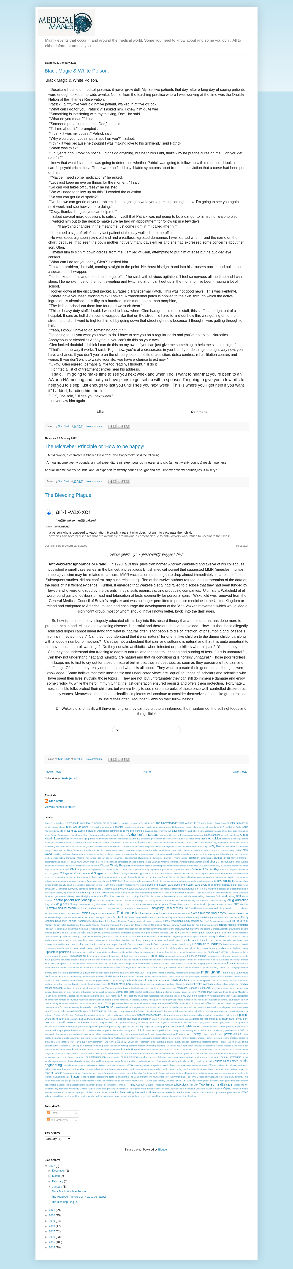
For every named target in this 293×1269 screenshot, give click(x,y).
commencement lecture (221, 873)
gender (142, 929)
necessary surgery (139, 999)
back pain (199, 842)
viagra (245, 1088)
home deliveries (104, 952)
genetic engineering (89, 932)
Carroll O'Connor (239, 858)
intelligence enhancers (185, 959)
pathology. (101, 1015)
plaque (60, 1030)
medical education (159, 980)
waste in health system (178, 1092)
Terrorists (84, 1076)
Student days (78, 1069)
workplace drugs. (137, 1096)
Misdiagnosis (73, 996)
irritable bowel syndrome (148, 963)
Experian (66, 917)
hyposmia (92, 956)
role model (115, 1049)
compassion (50, 877)
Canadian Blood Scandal (168, 854)
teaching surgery (230, 1073)
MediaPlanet (174, 976)
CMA (73, 869)
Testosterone (102, 1076)
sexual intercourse (231, 1057)
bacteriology (211, 842)
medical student (71, 988)
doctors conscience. (125, 900)
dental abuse (95, 888)
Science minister (94, 1053)
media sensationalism (156, 976)
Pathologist (89, 1015)
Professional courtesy (125, 1038)
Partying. (79, 1015)
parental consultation (229, 1011)
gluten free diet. (223, 932)
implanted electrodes (175, 956)
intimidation (92, 963)
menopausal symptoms (103, 992)
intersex (244, 959)
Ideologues (103, 956)
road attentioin (64, 1049)
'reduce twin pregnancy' (129, 823)
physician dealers (229, 1022)
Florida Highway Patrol (174, 925)
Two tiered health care (216, 1084)
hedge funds (138, 948)
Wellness (237, 1092)
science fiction (62, 1053)
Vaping (227, 1088)
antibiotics (134, 838)
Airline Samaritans (60, 835)
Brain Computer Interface (189, 850)
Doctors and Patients (103, 900)
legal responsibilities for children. (142, 967)
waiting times (148, 1092)
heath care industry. (97, 948)
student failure (93, 1069)
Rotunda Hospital (130, 1049)
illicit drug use (131, 956)
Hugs (228, 952)
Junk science (219, 963)
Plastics (100, 1030)
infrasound (147, 959)
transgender (189, 1080)
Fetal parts (85, 925)
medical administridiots (73, 980)
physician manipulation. (87, 1026)
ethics (85, 913)
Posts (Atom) (69, 778)
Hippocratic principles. (58, 952)
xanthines (156, 1096)
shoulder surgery (82, 1061)
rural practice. (166, 1049)
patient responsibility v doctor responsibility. (203, 1015)
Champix (156, 861)
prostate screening (239, 1038)
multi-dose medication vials (151, 996)
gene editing (204, 929)
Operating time (76, 1007)
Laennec (102, 967)
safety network (205, 1049)
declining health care (160, 884)
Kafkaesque (242, 963)
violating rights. (78, 1092)
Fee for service (239, 920)
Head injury (135, 940)
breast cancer (79, 854)
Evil (174, 913)
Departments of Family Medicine (200, 888)
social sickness (87, 1065)
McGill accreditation (116, 976)
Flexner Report (142, 925)
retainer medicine (224, 1045)
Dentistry (106, 888)
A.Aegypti (94, 827)
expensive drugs (53, 917)
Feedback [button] (242, 545)
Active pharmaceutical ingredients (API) (205, 827)
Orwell (173, 1007)
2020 (52, 1215)
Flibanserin (156, 925)
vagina (218, 1088)
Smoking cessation (205, 1061)
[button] (97, 411)
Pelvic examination (140, 1018)
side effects (120, 1061)
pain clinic (150, 1011)
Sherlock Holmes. (64, 1061)
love (122, 972)
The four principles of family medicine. (167, 1076)
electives (244, 904)
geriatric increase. (160, 932)
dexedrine (169, 892)
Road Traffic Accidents (98, 1049)
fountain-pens (66, 929)
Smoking (191, 1061)
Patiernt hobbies (95, 1019)
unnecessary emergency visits (131, 1088)
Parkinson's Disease (64, 1015)
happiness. (88, 940)
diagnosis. (190, 892)
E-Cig (154, 904)
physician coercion (210, 1022)
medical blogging (93, 980)
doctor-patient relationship (73, 900)
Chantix (165, 861)
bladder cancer (91, 850)
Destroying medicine (65, 892)
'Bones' (48, 823)
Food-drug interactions (207, 925)
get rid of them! (190, 932)
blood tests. (105, 850)
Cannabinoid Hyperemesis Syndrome (144, 858)
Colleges (125, 873)
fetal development (70, 925)
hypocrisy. (64, 956)
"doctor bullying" (236, 823)
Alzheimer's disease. (143, 834)
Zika (184, 1096)
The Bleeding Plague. (69, 495)
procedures (107, 1038)
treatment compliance (107, 1084)
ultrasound (239, 1084)
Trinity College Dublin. (140, 1084)
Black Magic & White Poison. (77, 71)
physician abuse (191, 1022)
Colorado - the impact (160, 873)
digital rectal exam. (93, 896)
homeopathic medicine (123, 952)
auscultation (128, 842)
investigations (129, 963)
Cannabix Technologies (175, 858)
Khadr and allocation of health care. (62, 967)
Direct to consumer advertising (121, 896)
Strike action (223, 1065)
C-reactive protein (146, 854)
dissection (210, 896)
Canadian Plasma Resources (81, 858)
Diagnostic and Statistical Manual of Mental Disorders (222, 892)
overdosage (64, 1011)
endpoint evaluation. (224, 908)
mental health (142, 992)
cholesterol (69, 865)
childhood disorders (54, 865)
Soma (129, 1065)
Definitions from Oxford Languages (66, 545)
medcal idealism (136, 976)
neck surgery (165, 999)
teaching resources (212, 1073)
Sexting (133, 1057)
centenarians (110, 861)
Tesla (92, 1076)
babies (149, 842)
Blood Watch (118, 850)
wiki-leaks (61, 1096)
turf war (194, 1084)
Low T (143, 972)
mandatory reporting (175, 972)
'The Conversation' (166, 823)
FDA (206, 920)
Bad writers (223, 842)
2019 (52, 1221)
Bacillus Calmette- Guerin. (180, 842)
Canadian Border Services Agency (198, 854)
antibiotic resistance (118, 838)
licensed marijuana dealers (196, 967)
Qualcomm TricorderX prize (141, 1041)
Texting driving (122, 1076)
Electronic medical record (60, 908)
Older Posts (240, 771)
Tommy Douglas (166, 1080)
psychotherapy (95, 1041)
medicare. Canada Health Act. (194, 988)
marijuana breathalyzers (235, 972)
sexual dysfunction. (161, 1057)
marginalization (192, 972)
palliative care (211, 1011)
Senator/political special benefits (192, 1053)
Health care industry (207, 944)
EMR (187, 908)
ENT (236, 908)
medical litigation (72, 984)
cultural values (198, 881)
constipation (229, 877)
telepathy (243, 1073)
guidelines (219, 936)
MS (135, 996)
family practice (191, 920)
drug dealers (64, 904)
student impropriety (110, 1069)
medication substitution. (223, 988)
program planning (162, 1038)
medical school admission (226, 984)
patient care (130, 1015)
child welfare (242, 861)
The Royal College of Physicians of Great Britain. (210, 1076)
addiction (230, 827)
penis (154, 1019)
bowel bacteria (150, 850)
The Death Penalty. (138, 1076)
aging (47, 835)
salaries (216, 1049)
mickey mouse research (185, 992)
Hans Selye (65, 940)
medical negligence (156, 984)
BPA (174, 850)
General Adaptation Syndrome (225, 929)
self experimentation (165, 1053)
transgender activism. (208, 1080)
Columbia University (183, 873)
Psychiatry (81, 1041)
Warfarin (161, 1092)
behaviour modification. (133, 846)
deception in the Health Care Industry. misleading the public (116, 885)
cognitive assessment (101, 869)
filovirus (96, 925)
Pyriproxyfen (109, 1041)
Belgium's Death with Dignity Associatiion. (165, 846)
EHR (236, 904)
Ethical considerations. (69, 913)
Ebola (172, 904)
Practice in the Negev (55, 1034)
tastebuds (198, 1073)
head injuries (122, 940)
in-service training (196, 955)
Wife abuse (50, 1096)
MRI (120, 995)
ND (128, 999)
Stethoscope (192, 1065)
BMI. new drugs (134, 850)
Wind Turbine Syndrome (78, 1096)
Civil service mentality (209, 865)
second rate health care (132, 1053)
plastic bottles (71, 1030)
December (59, 1170)
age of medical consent (229, 831)
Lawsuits (120, 967)
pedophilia (124, 1018)
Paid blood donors (116, 1011)
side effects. (132, 1061)
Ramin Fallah (219, 1041)
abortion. (119, 826)
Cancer (101, 858)
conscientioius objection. (185, 877)
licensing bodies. (218, 967)
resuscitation (208, 1045)
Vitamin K (105, 1092)
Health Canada (190, 940)
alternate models (97, 835)
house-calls (214, 952)
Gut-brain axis (233, 936)
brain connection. (211, 850)
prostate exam (221, 1038)
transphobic (50, 1084)
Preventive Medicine (166, 1034)
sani (223, 1049)
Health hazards (65, 948)
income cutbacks (240, 956)
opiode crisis (90, 1007)
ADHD (245, 827)
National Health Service (107, 999)
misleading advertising (91, 996)
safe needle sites (189, 1049)
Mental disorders (125, 991)
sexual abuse (145, 1057)
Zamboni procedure (171, 1096)
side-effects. (145, 1061)
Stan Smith (56, 801)
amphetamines (212, 834)
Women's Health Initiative (116, 1096)
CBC (79, 861)
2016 (52, 1237)
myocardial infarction (220, 996)
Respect (198, 1045)
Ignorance (114, 956)
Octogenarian (238, 1003)
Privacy (196, 1034)
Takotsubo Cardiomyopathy (145, 1073)
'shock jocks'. (147, 823)
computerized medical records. (122, 877)
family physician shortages (150, 921)
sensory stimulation (239, 1053)
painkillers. (199, 1011)
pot (242, 1030)
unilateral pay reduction (56, 1088)
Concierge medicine (148, 877)
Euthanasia (128, 912)
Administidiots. (52, 831)
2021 (52, 1210)
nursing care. (155, 1003)
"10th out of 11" (187, 823)
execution (232, 913)
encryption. (208, 908)
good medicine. (240, 932)
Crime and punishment (98, 881)
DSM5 (134, 904)
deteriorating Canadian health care (95, 892)
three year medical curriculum (91, 1080)
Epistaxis (244, 908)
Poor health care (202, 1030)
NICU (94, 1003)
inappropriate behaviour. (219, 956)
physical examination (171, 1022)
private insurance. (71, 1038)
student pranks (128, 1069)
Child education (226, 861)
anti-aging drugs (87, 838)
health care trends (232, 944)
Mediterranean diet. (61, 992)
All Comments (57, 1120)
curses (209, 881)
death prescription (76, 885)
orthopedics (163, 1007)
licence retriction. (174, 967)
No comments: (95, 426)
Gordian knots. (52, 936)
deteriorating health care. (152, 892)
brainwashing (227, 850)
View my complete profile (60, 807)
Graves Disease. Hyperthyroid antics (138, 936)
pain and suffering (135, 1011)
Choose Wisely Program (115, 865)
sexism (125, 1057)
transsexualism (77, 1084)
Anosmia (74, 838)
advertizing (178, 830)
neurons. (223, 999)
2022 (52, 1166)
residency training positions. (152, 1045)
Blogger (163, 1149)
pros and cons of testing (184, 1038)
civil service (192, 865)
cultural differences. (180, 881)
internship (235, 959)
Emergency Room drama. (136, 908)
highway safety (240, 948)
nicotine (87, 1003)
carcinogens (207, 858)
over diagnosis (224, 1007)
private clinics (232, 1034)
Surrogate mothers (72, 1073)
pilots (228, 1026)
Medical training (122, 988)
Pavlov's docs (110, 1019)
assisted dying (193, 838)
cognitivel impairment (160, 869)
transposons (63, 1084)
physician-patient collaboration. (182, 1026)
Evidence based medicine (156, 913)
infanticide (85, 959)
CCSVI (86, 861)
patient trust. (232, 1015)
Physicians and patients (213, 1026)
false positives (185, 917)
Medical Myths (139, 984)
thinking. (239, 1076)
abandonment (107, 827)
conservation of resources (210, 877)
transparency (242, 1080)
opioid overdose (123, 1007)
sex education (113, 1057)
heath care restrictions (120, 948)
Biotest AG (78, 850)
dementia (83, 888)
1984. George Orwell (77, 826)
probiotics (96, 1038)
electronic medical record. (90, 908)
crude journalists (144, 881)
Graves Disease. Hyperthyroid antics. (175, 936)
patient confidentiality (149, 1015)
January (57, 1186)
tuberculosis (181, 1084)
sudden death (160, 1069)
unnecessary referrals (158, 1088)
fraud (76, 929)
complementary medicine (69, 877)
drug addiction (238, 900)
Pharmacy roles (146, 1022)
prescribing (107, 1034)
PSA (72, 1041)
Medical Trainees (105, 988)
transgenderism (227, 1080)
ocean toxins (224, 1003)
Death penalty (59, 885)
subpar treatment (144, 1069)
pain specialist (186, 1011)
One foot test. (62, 1007)
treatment (90, 1084)
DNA (238, 896)
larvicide (111, 967)
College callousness (181, 869)
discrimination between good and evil (168, 896)
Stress (212, 1065)
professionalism (144, 1038)
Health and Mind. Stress (169, 940)
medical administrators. (212, 976)
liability (162, 967)
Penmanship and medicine (171, 1019)
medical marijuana (119, 984)
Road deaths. (79, 1049)
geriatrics (175, 932)
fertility (57, 925)
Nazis (123, 999)
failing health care (144, 917)
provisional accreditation (57, 1041)
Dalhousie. (237, 881)
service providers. (53, 1057)
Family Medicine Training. (123, 921)
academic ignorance (135, 827)
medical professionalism (199, 984)
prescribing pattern (123, 1034)
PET (117, 1022)
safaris (177, 1049)
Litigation (85, 972)
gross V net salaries (203, 936)
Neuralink (214, 999)
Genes (73, 932)
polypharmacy (186, 1030)
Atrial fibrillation (94, 842)
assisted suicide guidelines (235, 838)
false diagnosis (169, 917)
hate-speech (101, 940)
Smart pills (180, 1061)
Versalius (236, 1088)
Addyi (238, 827)
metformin (167, 992)
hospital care (171, 952)
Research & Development (71, 1045)
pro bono (85, 1038)
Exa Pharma (184, 913)
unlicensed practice (105, 1088)
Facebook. (118, 917)
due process (144, 904)
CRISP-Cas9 (116, 881)
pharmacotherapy (128, 1022)
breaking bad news (62, 854)
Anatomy (234, 835)
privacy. (205, 1034)
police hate (110, 1030)
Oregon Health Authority (144, 1007)
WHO (245, 1092)
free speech (109, 929)
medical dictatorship (136, 980)
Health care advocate (225, 940)
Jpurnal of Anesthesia (186, 963)
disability (144, 896)
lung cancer (152, 972)
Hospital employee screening (193, 952)
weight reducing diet (222, 1092)
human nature (51, 956)
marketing (76, 976)
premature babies (92, 1034)
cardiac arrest (222, 857)
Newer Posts (53, 771)
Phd (157, 1022)
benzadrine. (192, 846)
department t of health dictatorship (165, 888)
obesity (173, 1003)
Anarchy (225, 835)
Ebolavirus (182, 904)
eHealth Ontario (224, 904)
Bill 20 (229, 846)
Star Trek (180, 1065)
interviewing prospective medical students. (65, 963)
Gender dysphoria (172, 929)
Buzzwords (131, 854)
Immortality (157, 955)
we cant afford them (202, 1092)
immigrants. (144, 956)
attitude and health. (112, 842)
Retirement (238, 1045)
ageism (244, 831)
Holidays (91, 952)
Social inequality (72, 1065)
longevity (114, 972)
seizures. (149, 1053)
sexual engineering (211, 1057)
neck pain (153, 999)
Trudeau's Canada (164, 1084)
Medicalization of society (143, 988)
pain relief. (173, 1011)
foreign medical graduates (233, 924)
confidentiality (165, 877)
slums (171, 1061)
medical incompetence (201, 980)
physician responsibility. (132, 1026)
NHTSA (79, 1003)
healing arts (149, 940)
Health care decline (87, 944)
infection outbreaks (101, 959)
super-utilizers (206, 1069)
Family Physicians (173, 920)
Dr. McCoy (150, 900)
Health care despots (108, 944)
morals (114, 996)
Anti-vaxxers (102, 838)
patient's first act (79, 1019)
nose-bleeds (123, 1003)
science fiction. (78, 1053)
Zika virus (191, 1096)
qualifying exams (165, 1041)
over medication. (240, 1007)
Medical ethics (180, 980)
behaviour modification (110, 846)
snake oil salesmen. (227, 1061)
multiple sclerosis (173, 996)
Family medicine (201, 917)
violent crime (93, 1092)
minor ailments (59, 996)
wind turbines (97, 1096)
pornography (218, 1030)
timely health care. (134, 1080)
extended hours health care (85, 917)
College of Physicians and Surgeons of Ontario (89, 873)
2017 (52, 1231)
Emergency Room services (166, 908)
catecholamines (52, 861)
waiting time (132, 1092)
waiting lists (118, 1092)
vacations (200, 1088)
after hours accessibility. (205, 831)
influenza (136, 959)
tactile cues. (125, 1073)
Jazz (173, 963)
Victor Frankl (63, 1092)
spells (156, 1065)
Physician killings (66, 1026)
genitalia (106, 932)
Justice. (231, 963)
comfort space (201, 873)
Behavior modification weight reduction (79, 846)
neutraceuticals (235, 999)
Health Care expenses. (158, 944)
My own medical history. (196, 995)
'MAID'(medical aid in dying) (101, 823)
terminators (72, 1076)
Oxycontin (97, 1011)
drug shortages (98, 904)
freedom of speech (125, 929)
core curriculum (60, 881)
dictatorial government (56, 896)
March (56, 1176)
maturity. (100, 976)
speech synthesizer (143, 1065)
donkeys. (139, 900)
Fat (201, 921)
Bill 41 (235, 846)
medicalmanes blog (166, 988)
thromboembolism (115, 1080)
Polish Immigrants (126, 1030)
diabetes (179, 892)
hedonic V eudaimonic (156, 948)
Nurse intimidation (139, 1003)
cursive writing (222, 880)
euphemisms (109, 913)
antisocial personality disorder (156, 838)
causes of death (68, 861)
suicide (172, 1069)
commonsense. (240, 873)
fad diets (129, 917)
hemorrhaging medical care (217, 948)
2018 (52, 1226)
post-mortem (232, 1030)
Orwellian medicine (186, 1007)
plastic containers (87, 1030)
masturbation (88, 976)
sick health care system (102, 1061)
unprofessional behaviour (182, 1088)
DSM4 (126, 904)
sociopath (120, 1065)
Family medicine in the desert (225, 917)
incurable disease (70, 959)
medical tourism (88, 988)
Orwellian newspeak (206, 1007)
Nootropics (111, 1003)
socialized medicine (105, 1065)
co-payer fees (83, 869)
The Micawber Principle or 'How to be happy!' (95, 446)
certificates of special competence (134, 861)
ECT (190, 904)
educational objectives (205, 904)
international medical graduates (213, 959)
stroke (233, 1065)
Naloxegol (236, 996)
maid (161, 972)
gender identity (189, 928)
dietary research (76, 896)
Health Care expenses (131, 944)
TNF (146, 1080)
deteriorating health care (127, 892)
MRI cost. (128, 996)
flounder (191, 925)
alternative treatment (116, 835)
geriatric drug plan (141, 932)
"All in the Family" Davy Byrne (212, 823)
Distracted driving (225, 896)
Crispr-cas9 (129, 881)
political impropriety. (169, 1030)
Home (147, 771)
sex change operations (74, 1057)
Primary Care (183, 1034)
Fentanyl (49, 925)
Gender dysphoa (154, 929)
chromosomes (137, 865)
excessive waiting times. (209, 913)
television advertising (55, 1076)
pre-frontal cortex (75, 1034)
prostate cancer (205, 1038)
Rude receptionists (150, 1049)
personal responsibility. (102, 1022)
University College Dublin (82, 1088)
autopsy (140, 842)
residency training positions (123, 1045)
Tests (111, 1076)
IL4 (121, 956)
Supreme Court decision (226, 1069)
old (246, 1003)
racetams (206, 1041)
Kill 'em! (94, 967)
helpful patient (176, 948)
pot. (246, 1030)
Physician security (154, 1026)
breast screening (95, 854)
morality (106, 996)
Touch (178, 1080)
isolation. (165, 963)
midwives (217, 992)
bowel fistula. (164, 850)
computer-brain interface (94, 877)
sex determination (96, 1057)
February (58, 1181)
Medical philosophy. (190, 976)
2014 (52, 1247)
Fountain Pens (52, 929)
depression (224, 888)
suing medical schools (188, 1069)
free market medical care (91, 929)
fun (136, 929)
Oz (105, 1011)
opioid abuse (105, 1007)
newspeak (69, 1003)
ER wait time (51, 913)
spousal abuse (167, 1065)
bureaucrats (119, 854)
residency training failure (97, 1045)
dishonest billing (196, 896)
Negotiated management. (184, 999)
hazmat (111, 940)
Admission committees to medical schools (120, 830)
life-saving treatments (68, 972)
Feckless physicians (220, 921)
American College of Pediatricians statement (181, 835)
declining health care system (192, 884)
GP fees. (115, 936)
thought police (68, 1080)
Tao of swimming (167, 1073)
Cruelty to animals (161, 881)
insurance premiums (163, 959)
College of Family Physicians (209, 869)
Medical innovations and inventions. (230, 980)
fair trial (157, 917)
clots (67, 869)
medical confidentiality (113, 980)
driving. (223, 900)
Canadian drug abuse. (227, 854)
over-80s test (51, 1011)
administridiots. (87, 830)
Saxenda (230, 1049)
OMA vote (49, 1007)
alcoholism (83, 835)
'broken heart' (59, 823)
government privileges (70, 936)
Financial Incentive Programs (115, 925)
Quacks (121, 1041)
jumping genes (205, 963)
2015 (52, 1242)
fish (132, 925)
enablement (196, 908)
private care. (216, 1034)
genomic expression (121, 932)
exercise (243, 913)
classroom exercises (231, 865)
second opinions (111, 1053)
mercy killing (155, 992)
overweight (76, 1011)
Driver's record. (179, 900)
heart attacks (80, 948)
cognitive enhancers (122, 869)
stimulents (204, 1065)
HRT (223, 952)
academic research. (155, 827)
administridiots (68, 830)
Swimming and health (92, 1073)
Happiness (77, 940)
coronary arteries (77, 881)
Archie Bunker (178, 838)
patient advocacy (115, 1015)
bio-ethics (243, 846)
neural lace (203, 999)
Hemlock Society (192, 948)
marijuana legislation (57, 976)
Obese (165, 1003)
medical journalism (54, 984)
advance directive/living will (158, 831)
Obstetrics (212, 1003)
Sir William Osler (159, 1061)
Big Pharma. (218, 846)
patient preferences (171, 1015)
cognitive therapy (141, 869)
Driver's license (163, 900)
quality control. (182, 1041)
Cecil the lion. (96, 861)
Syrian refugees (111, 1073)
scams (238, 1049)
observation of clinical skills (192, 1003)
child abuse (210, 861)
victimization (51, 1092)
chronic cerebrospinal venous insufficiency (165, 865)
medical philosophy (175, 984)
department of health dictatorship (129, 888)
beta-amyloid (204, 846)
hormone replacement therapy (150, 952)
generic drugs (61, 932)
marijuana (210, 972)
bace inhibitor (159, 842)
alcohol (73, 835)
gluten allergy (206, 932)
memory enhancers (81, 992)
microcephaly (205, 991)
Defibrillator (61, 888)
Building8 (108, 854)
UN (246, 1084)
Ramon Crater (234, 1041)
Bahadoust (235, 842)
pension (189, 1019)
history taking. (79, 952)
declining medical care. (224, 884)
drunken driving (114, 904)
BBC (58, 846)
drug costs (50, 904)
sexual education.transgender (186, 1057)
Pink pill (236, 1026)
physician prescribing (109, 1026)
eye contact (106, 917)
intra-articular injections (110, 963)
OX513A (87, 1011)
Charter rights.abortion (191, 861)
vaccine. (210, 1088)
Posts (52, 1113)
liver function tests (100, 972)
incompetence (52, 959)
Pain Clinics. (161, 1011)
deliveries (73, 888)
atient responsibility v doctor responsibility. (65, 842)
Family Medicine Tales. (99, 921)
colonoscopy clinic (139, 873)
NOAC (101, 1003)
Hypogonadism (78, 955)
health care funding (181, 944)
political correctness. (147, 1030)
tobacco (153, 1080)
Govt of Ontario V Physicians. (96, 936)
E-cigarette (163, 904)
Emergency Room (114, 908)
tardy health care (184, 1073)
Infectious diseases (121, 959)
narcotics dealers (87, 999)
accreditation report (175, 827)
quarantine (195, 1041)
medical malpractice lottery (94, 984)
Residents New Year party (180, 1045)
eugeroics (96, 913)
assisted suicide (211, 838)
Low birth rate (132, 972)
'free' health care (75, 823)
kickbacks (85, 967)
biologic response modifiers (58, 850)
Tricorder (123, 1084)
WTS (148, 1096)
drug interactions (81, 904)
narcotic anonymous (68, 999)
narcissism (53, 999)
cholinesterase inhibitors (87, 865)
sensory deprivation (218, 1053)
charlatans (174, 861)
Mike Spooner (230, 992)
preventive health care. (144, 1034)
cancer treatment (114, 858)
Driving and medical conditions (203, 900)
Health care (206, 940)
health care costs (66, 944)
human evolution (240, 952)
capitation (194, 857)
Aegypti (188, 831)
